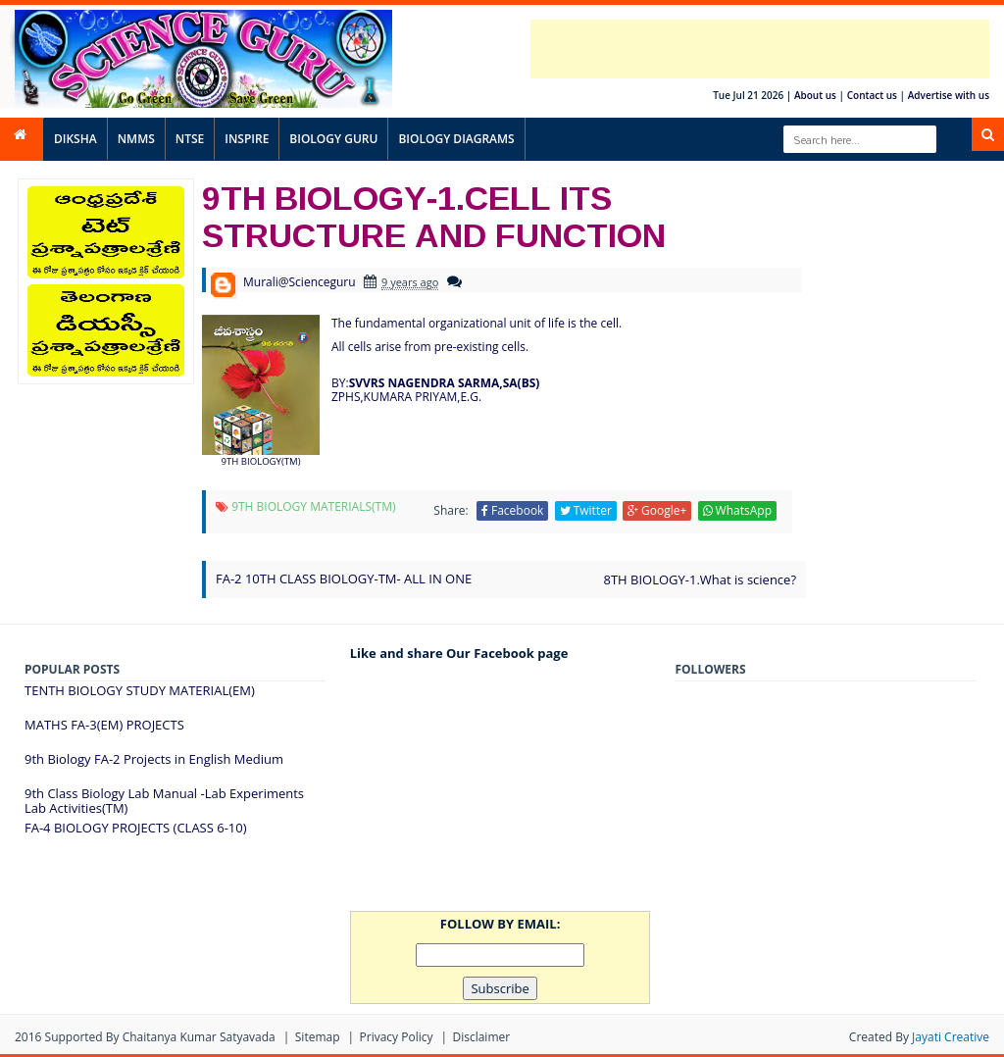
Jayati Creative (950, 1037)
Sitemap (317, 1037)
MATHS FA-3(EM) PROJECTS (104, 724)
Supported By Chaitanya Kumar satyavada (160, 1037)
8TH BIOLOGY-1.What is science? (699, 579)
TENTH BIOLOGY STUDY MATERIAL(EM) (140, 690)
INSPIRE (247, 138)
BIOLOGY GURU (333, 138)
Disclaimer (481, 1037)
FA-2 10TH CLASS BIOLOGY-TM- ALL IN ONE (344, 578)
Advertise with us (948, 95)
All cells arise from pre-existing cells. (429, 346)
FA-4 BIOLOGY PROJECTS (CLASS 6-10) (136, 827)
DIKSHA (75, 138)
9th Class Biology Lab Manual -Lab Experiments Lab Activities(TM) (164, 801)
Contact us (872, 95)
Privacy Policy (396, 1037)
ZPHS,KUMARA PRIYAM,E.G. (406, 396)
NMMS (136, 138)
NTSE (190, 138)
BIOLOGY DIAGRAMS (456, 138)
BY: (435, 383)
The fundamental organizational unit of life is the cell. (476, 323)
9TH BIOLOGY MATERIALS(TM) (313, 506)
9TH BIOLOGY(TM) (260, 461)
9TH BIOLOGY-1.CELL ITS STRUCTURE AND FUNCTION (434, 216)
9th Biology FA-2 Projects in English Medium (154, 759)
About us (815, 95)
